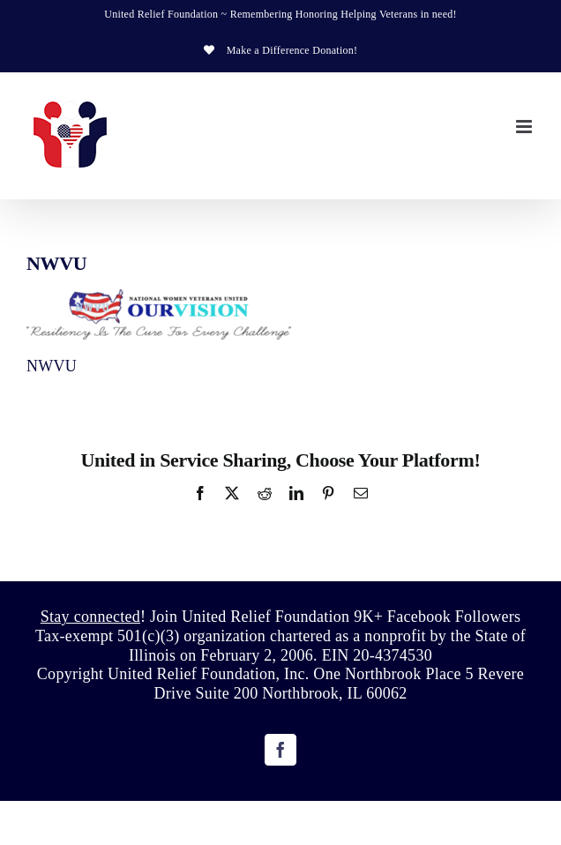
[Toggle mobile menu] (525, 126)
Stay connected (90, 616)
